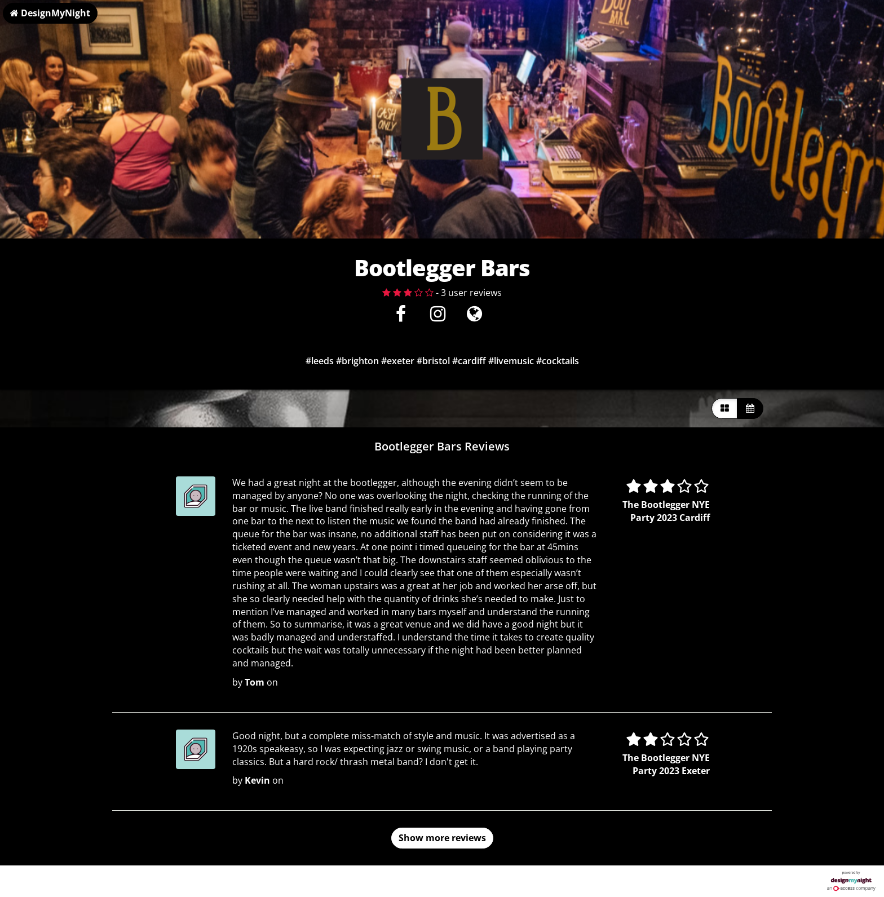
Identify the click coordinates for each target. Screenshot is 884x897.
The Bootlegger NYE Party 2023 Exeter (666, 764)
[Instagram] (437, 317)
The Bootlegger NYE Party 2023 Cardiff (666, 511)
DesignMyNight (50, 13)
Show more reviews (442, 838)
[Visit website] (474, 317)
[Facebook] (401, 317)
